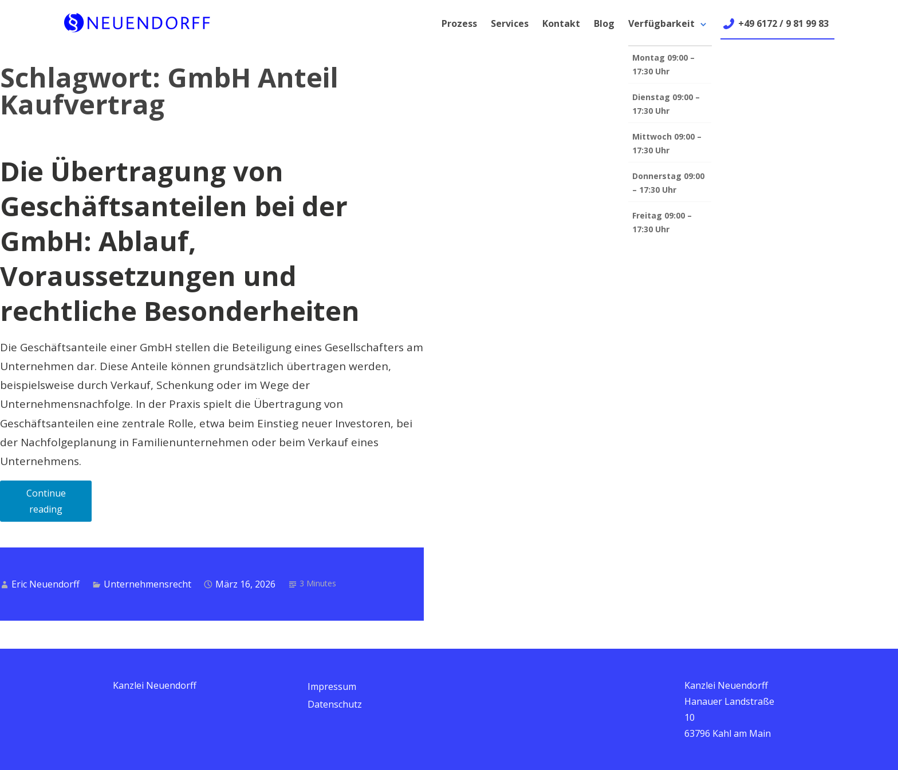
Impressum (332, 686)
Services (510, 23)
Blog (604, 23)
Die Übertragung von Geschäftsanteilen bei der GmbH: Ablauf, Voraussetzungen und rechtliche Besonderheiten (180, 241)
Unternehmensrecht (147, 584)
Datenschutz (335, 704)
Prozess (459, 23)
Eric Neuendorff (45, 584)
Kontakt (561, 23)
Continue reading (59, 504)
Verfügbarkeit (661, 23)
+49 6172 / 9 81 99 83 (783, 23)
